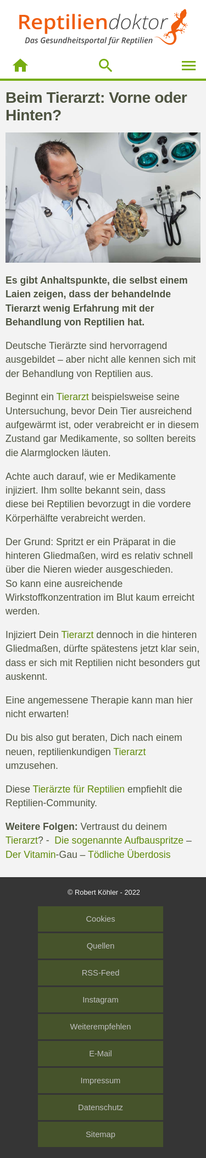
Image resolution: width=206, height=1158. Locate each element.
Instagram (100, 999)
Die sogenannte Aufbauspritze (118, 840)
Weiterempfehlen (100, 1026)
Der (14, 854)
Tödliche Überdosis (129, 854)
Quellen (101, 945)
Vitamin (39, 854)
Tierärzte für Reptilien (79, 789)
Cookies (100, 919)
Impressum (101, 1080)
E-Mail (100, 1053)
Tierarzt (22, 308)
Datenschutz (100, 1107)
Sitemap (100, 1134)
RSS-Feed (101, 972)
